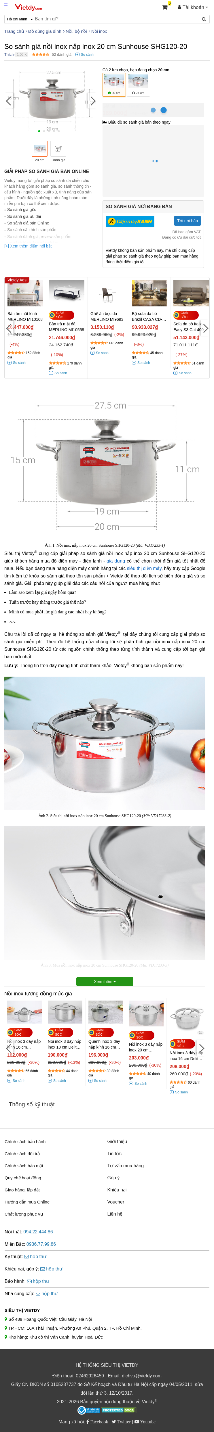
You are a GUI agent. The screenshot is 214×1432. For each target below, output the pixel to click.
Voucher (115, 1201)
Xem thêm (105, 981)
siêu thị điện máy (144, 568)
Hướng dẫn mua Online (27, 1201)
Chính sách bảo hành (25, 1141)
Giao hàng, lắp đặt (22, 1189)
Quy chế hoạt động (23, 1177)
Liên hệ (115, 1214)
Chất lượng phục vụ (24, 1214)
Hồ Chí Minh (128, 105)
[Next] (92, 101)
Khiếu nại (117, 1189)
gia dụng (116, 560)
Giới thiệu (117, 1141)
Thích (9, 54)
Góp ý (113, 1177)
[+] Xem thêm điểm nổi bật (28, 246)
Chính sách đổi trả (22, 1153)
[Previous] (8, 101)
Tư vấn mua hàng (125, 1165)
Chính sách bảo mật (24, 1165)
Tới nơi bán (187, 220)
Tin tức (114, 1153)
